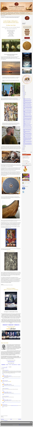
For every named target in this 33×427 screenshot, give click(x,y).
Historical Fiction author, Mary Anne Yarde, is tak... (27, 144)
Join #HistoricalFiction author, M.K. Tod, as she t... (27, 116)
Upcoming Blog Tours (3, 13)
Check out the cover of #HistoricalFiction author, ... (27, 104)
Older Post (19, 419)
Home (1, 12)
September (24, 94)
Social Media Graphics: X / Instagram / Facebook (10, 13)
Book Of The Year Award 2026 (22, 12)
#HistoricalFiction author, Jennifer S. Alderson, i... (27, 137)
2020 (23, 90)
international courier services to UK (14, 405)
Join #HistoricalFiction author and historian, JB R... (27, 115)
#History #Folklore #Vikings (4, 367)
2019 (23, 91)
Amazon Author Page (14, 364)
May (23, 97)
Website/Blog (3, 364)
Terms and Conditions (5, 14)
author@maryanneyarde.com (11, 361)
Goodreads (19, 364)
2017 (23, 148)
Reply (3, 378)
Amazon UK (10, 324)
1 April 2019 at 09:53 (6, 380)
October (24, 93)
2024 (23, 87)
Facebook (7, 364)
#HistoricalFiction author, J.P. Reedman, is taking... (27, 102)
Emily (2, 404)
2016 (23, 149)
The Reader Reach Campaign (10, 12)
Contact (1, 14)
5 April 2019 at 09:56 (5, 404)
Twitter (10, 364)
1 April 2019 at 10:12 (6, 388)
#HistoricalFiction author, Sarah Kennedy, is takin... (27, 124)
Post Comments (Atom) (5, 420)
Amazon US (5, 324)
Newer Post (2, 419)
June (23, 96)
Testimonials (29, 13)
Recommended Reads (22, 13)
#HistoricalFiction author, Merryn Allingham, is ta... (27, 133)
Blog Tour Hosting (17, 13)
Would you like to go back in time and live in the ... (27, 110)
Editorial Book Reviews (16, 12)
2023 (23, 88)
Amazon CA (16, 324)
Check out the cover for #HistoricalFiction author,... (27, 143)
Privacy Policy (9, 14)
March (23, 145)
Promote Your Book (5, 12)
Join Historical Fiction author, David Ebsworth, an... (27, 112)
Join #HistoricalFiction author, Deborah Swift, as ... (27, 135)
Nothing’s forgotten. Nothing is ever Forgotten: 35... (27, 106)
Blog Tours (27, 12)
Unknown (3, 380)
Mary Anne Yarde (5, 384)
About (26, 13)
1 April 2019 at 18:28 (9, 384)
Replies (3, 383)
